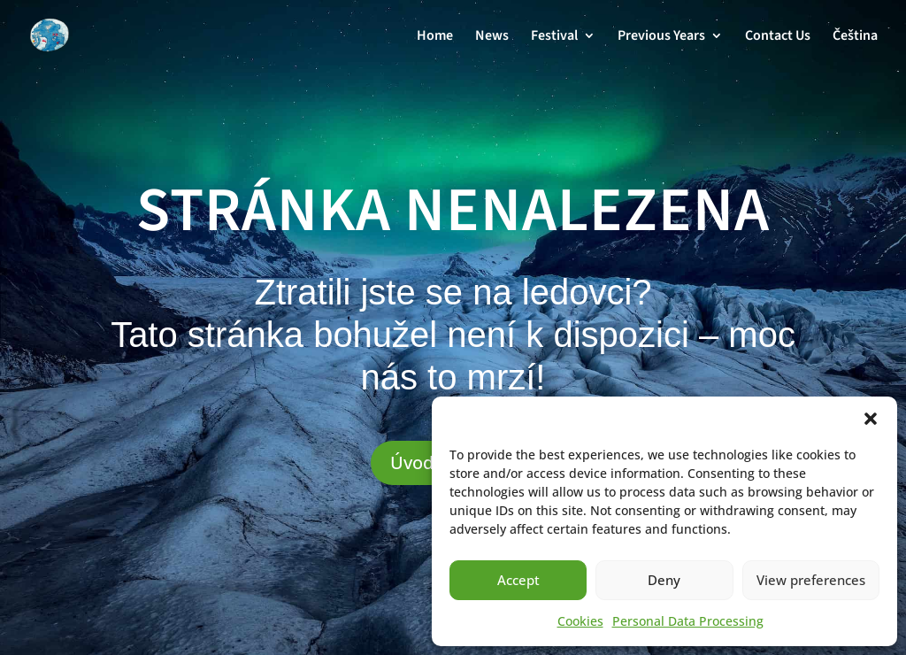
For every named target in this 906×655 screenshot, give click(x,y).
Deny (664, 580)
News (492, 37)
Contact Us (777, 37)
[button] (870, 419)
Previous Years (661, 37)
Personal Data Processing (688, 621)
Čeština (855, 37)
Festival (554, 37)
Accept (518, 580)
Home (435, 37)
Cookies (580, 621)
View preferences (810, 580)
